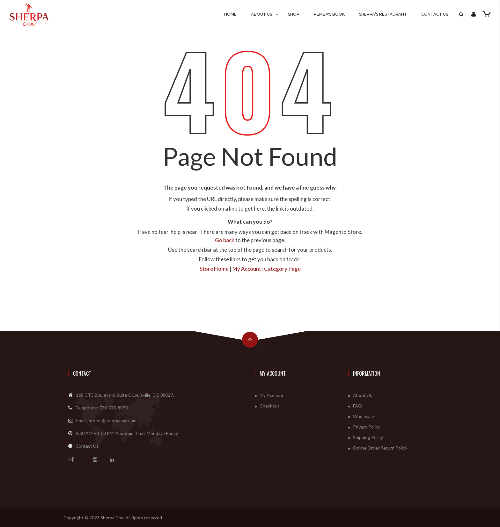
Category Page (282, 268)
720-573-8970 (113, 407)
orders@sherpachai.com (112, 420)
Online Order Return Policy (380, 448)
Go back (224, 240)
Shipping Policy (368, 437)
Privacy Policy (366, 427)
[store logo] (46, 14)
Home (230, 14)
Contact (82, 373)
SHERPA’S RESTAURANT (383, 14)
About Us (261, 14)
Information (366, 373)
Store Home (214, 268)
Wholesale (363, 416)
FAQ (357, 405)
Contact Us (434, 14)
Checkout (269, 405)
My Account (246, 268)
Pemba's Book (329, 14)
